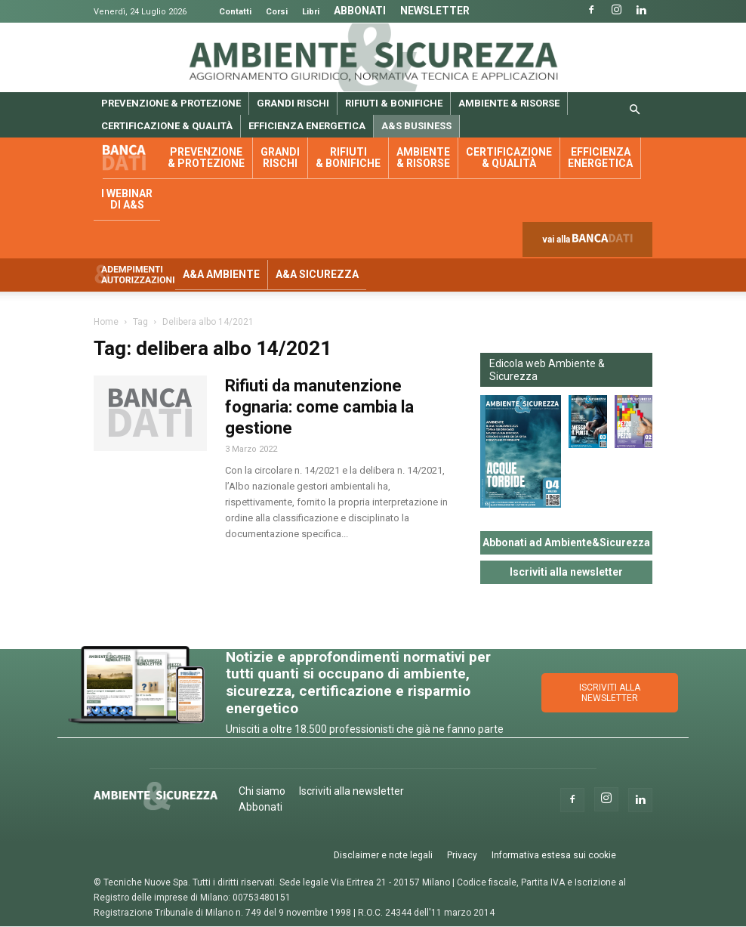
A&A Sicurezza (317, 274)
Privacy (462, 855)
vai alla (590, 242)
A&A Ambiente (221, 274)
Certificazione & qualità (167, 125)
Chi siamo (262, 791)
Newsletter (435, 11)
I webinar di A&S (127, 199)
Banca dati (131, 158)
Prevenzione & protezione (171, 103)
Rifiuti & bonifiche (393, 103)
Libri (310, 12)
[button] (634, 110)
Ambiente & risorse (509, 103)
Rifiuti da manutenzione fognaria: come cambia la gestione (319, 406)
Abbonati (360, 11)
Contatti (235, 12)
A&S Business (416, 125)
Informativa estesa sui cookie (554, 855)
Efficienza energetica (306, 125)
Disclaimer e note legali (383, 855)
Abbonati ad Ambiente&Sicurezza (566, 542)
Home (106, 322)
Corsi (277, 12)
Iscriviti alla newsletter (566, 572)
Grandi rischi (293, 103)
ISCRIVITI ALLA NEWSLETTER (609, 692)
